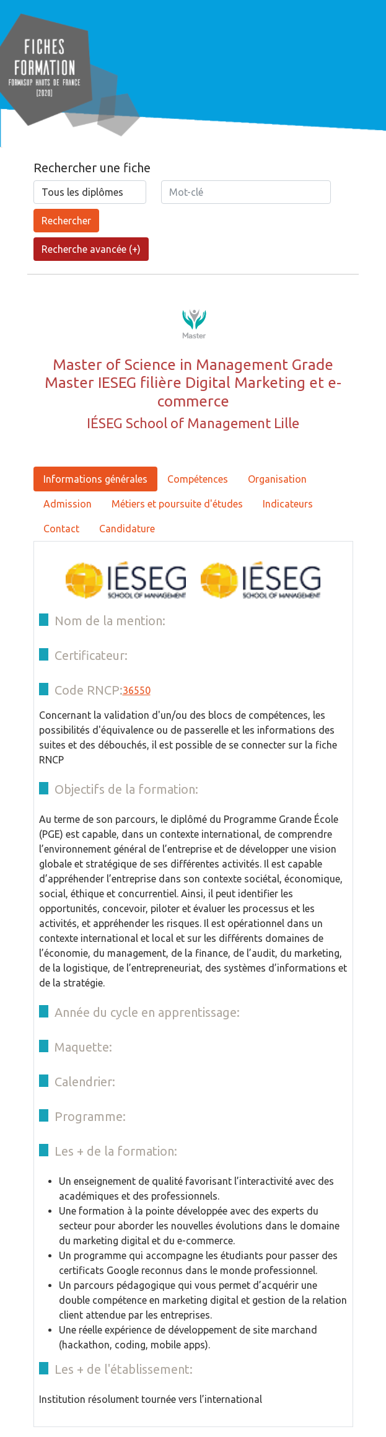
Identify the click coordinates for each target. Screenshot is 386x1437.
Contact (61, 528)
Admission (67, 503)
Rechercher (66, 220)
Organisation (277, 479)
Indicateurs (288, 503)
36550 (137, 690)
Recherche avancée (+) (91, 249)
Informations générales (95, 479)
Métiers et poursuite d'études (177, 503)
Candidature (127, 528)
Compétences (197, 479)
